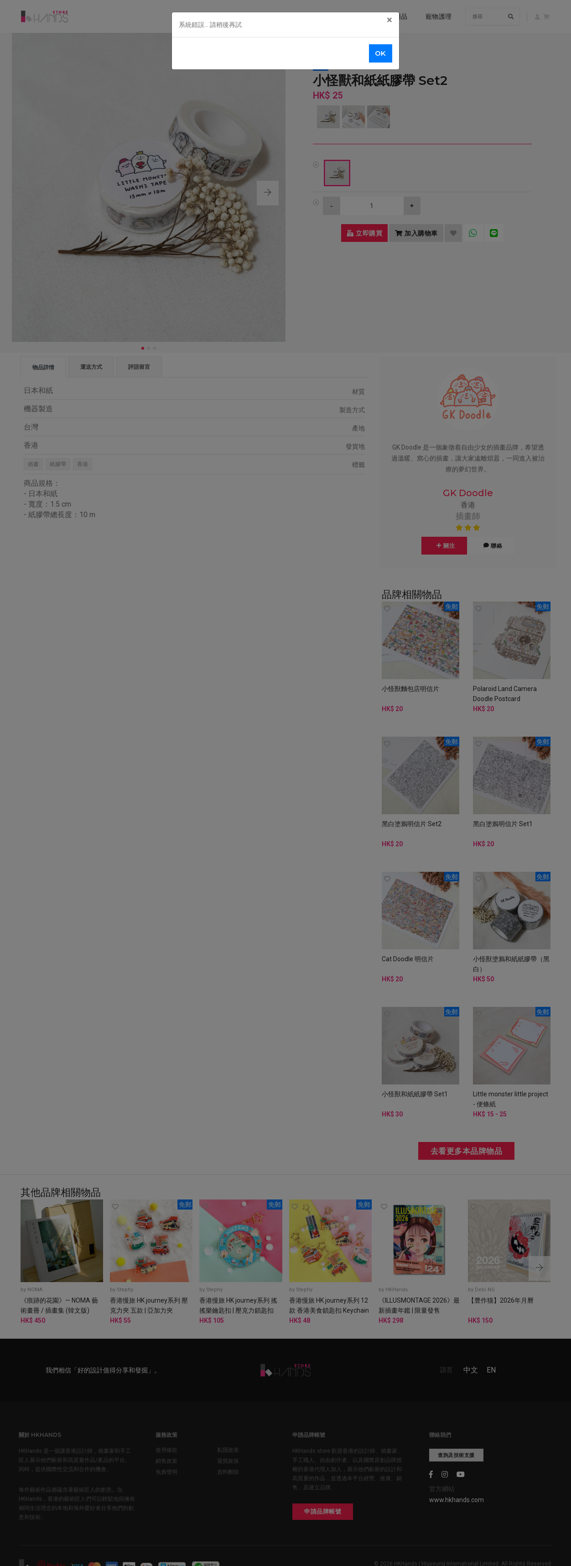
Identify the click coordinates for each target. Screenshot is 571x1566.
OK (380, 53)
